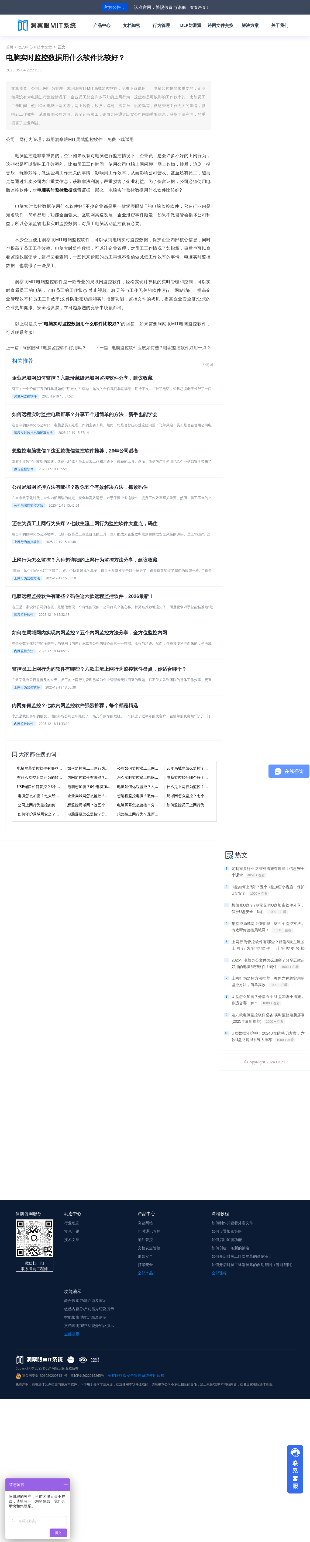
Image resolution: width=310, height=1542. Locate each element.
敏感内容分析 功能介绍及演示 (89, 1308)
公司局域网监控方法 (28, 505)
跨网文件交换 (220, 25)
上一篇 (46, 348)
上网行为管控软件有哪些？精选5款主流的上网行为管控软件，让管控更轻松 (268, 946)
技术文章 (44, 47)
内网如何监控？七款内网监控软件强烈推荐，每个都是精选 (75, 705)
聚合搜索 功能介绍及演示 (85, 1300)
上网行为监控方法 (27, 578)
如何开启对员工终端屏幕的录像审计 (242, 1256)
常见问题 (71, 1231)
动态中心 (25, 47)
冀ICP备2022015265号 (87, 1375)
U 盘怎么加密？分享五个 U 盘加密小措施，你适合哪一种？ (268, 1000)
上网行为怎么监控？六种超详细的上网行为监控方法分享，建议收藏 (84, 560)
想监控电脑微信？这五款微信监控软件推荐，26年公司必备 (75, 451)
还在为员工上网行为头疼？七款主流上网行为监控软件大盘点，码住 (84, 523)
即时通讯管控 (149, 1231)
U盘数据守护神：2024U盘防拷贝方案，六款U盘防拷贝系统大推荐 (268, 1036)
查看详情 (197, 7)
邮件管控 (145, 1239)
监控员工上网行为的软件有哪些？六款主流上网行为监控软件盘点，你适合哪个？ (99, 669)
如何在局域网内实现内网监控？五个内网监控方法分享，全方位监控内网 (89, 632)
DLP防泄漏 (190, 25)
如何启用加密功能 (227, 1239)
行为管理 (161, 25)
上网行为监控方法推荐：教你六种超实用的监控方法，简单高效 (268, 981)
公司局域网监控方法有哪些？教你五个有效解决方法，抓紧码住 (80, 487)
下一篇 (153, 348)
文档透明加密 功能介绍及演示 (89, 1325)
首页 (9, 47)
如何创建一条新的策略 (230, 1247)
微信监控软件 (23, 469)
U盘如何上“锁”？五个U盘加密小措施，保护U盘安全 (268, 890)
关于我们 (279, 25)
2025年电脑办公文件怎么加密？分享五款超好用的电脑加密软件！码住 (268, 963)
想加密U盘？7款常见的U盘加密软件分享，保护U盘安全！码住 (268, 908)
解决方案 (250, 25)
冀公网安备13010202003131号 (41, 1375)
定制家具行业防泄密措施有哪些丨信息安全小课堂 (268, 872)
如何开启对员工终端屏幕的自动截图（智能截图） (253, 1264)
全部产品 (145, 1272)
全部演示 (71, 1333)
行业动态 (71, 1222)
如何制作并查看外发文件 (232, 1222)
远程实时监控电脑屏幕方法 (33, 432)
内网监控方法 (23, 651)
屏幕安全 (145, 1256)
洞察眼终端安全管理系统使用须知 (136, 1375)
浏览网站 (145, 1222)
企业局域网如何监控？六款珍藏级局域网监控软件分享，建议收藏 (82, 378)
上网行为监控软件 (27, 542)
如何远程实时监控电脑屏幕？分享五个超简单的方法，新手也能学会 (84, 414)
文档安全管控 (149, 1247)
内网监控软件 (23, 723)
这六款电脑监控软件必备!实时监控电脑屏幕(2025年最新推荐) (268, 1018)
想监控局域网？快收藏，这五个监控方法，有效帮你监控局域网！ (268, 927)
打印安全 (145, 1264)
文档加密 (131, 25)
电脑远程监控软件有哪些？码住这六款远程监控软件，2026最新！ (83, 596)
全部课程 (219, 1272)
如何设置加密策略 (227, 1231)
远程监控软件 (23, 614)
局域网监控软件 (25, 396)
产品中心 (102, 25)
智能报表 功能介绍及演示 (85, 1317)
